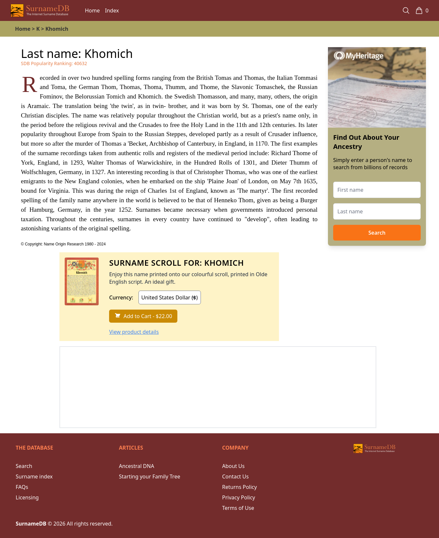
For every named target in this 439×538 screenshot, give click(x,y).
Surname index (34, 476)
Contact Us (235, 476)
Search (376, 232)
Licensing (27, 497)
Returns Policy (239, 487)
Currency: (121, 297)
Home (92, 10)
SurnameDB (31, 523)
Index (112, 10)
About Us (233, 466)
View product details (134, 331)
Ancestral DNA (136, 466)
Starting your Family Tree (149, 476)
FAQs (22, 487)
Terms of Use (238, 507)
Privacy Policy (238, 497)
